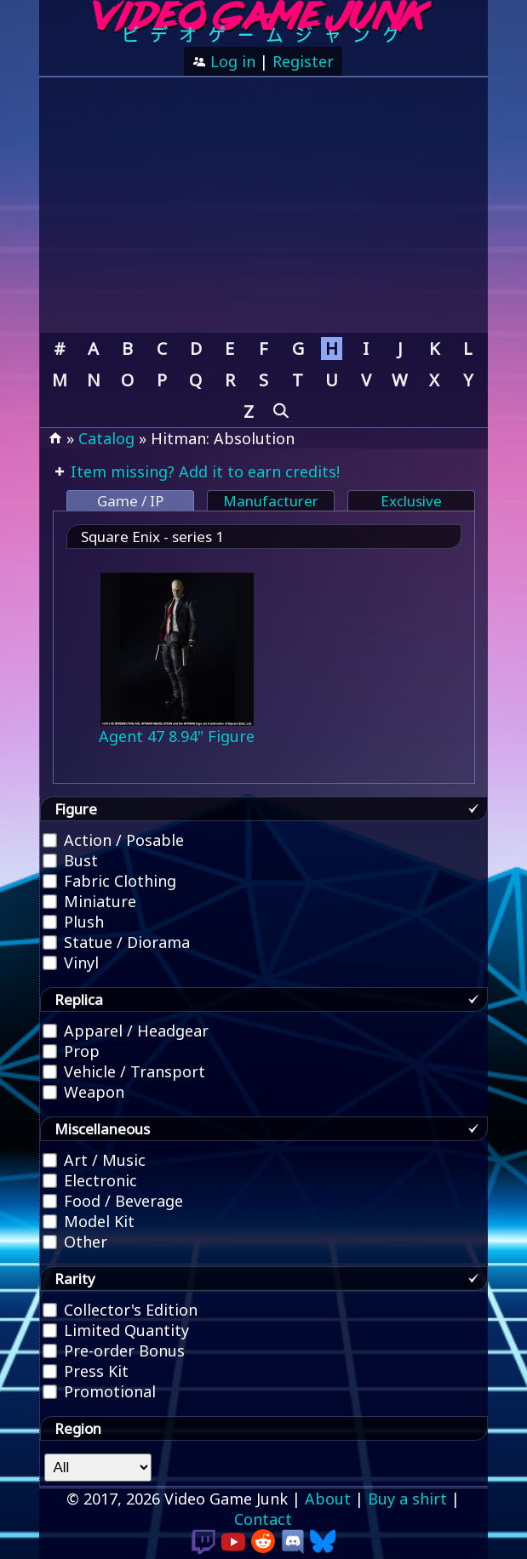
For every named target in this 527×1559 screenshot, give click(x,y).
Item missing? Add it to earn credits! (203, 471)
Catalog (106, 438)
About (328, 1498)
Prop (71, 1051)
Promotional (99, 1391)
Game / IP (130, 501)
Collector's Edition (120, 1309)
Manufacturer (270, 501)
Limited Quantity (116, 1330)
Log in (230, 61)
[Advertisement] (263, 205)
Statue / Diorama (116, 942)
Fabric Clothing (109, 881)
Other (75, 1241)
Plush (73, 921)
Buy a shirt (407, 1498)
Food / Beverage (113, 1201)
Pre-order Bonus (114, 1350)
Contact (263, 1519)
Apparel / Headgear (126, 1030)
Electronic (90, 1180)
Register (303, 61)
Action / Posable (113, 840)
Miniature (89, 901)
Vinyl (71, 962)
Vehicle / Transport (124, 1071)
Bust (70, 860)
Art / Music (94, 1160)
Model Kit (89, 1221)
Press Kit (86, 1371)
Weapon (83, 1092)
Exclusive (411, 501)
